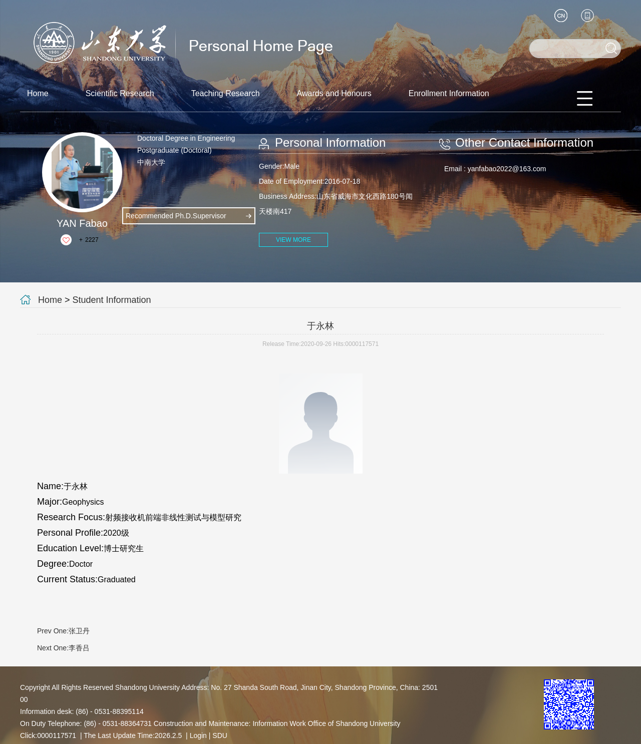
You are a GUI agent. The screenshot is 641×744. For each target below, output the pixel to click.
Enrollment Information (449, 93)
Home (38, 93)
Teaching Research (225, 93)
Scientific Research (120, 93)
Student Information (112, 300)
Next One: (63, 648)
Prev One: (63, 631)
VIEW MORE (293, 239)
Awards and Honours (334, 93)
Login (198, 735)
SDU (219, 735)
